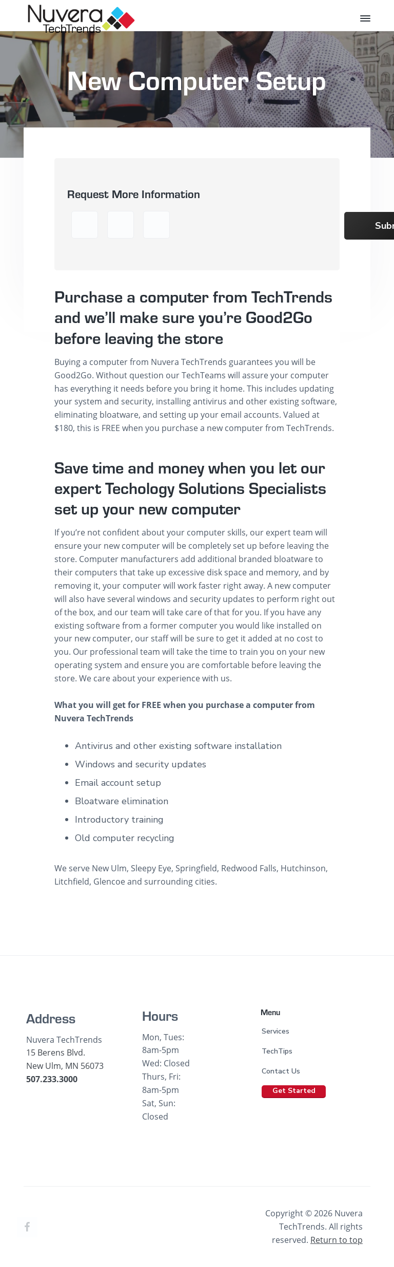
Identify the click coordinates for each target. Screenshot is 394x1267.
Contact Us (281, 1071)
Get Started (294, 1091)
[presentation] (257, 229)
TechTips (277, 1051)
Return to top (336, 1239)
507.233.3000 (51, 1079)
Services (275, 1031)
